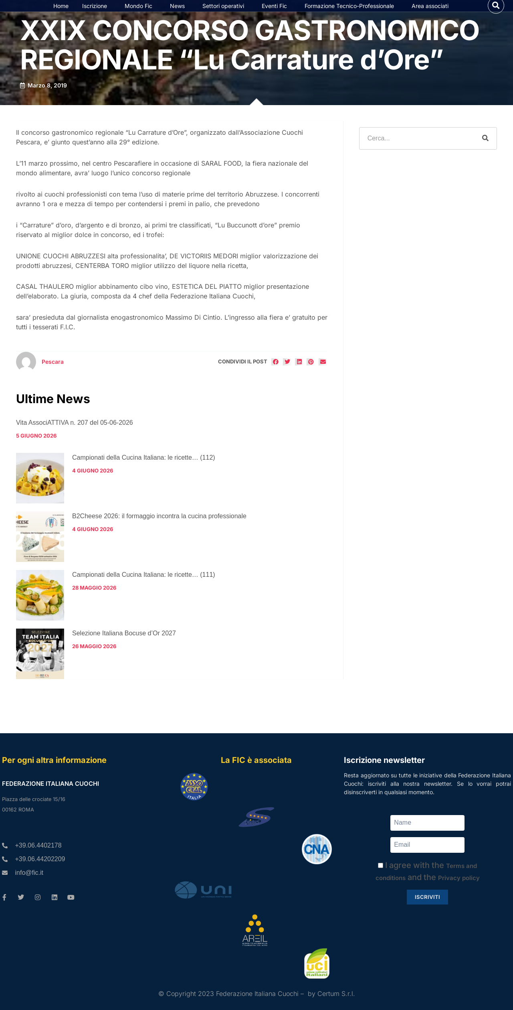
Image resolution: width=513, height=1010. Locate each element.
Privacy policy (459, 878)
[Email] (427, 845)
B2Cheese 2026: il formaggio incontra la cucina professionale (159, 532)
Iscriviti (427, 897)
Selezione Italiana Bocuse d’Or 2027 (124, 649)
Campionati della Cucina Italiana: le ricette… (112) (143, 473)
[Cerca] (485, 155)
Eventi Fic (276, 14)
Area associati (432, 14)
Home (61, 13)
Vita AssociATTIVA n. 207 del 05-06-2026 (74, 438)
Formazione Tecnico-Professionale (351, 14)
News (179, 14)
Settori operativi (225, 14)
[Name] (427, 823)
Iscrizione (96, 14)
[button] (496, 13)
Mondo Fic (140, 14)
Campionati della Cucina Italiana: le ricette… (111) (143, 590)
